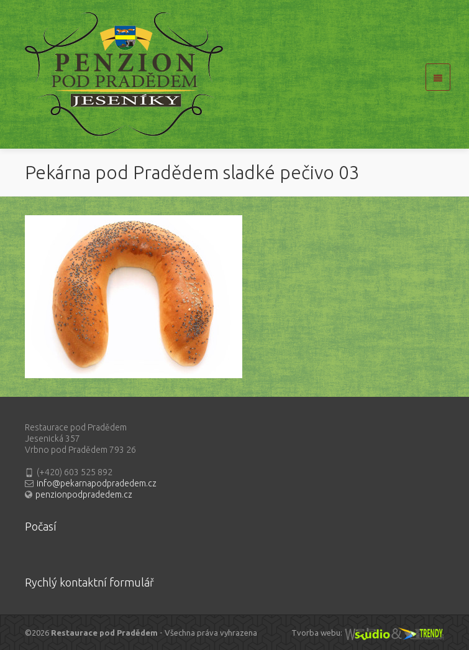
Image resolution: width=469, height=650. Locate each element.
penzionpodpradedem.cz (83, 494)
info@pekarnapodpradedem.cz (97, 483)
